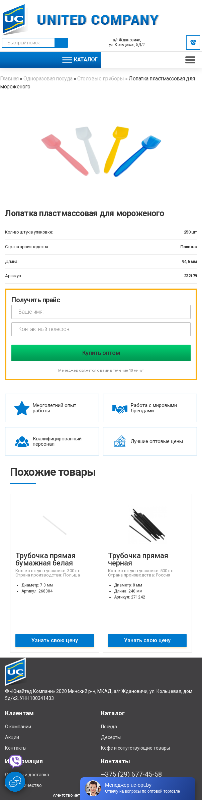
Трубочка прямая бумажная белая (45, 559)
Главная (10, 78)
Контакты (15, 748)
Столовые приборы (100, 78)
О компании (18, 726)
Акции (12, 737)
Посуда (109, 726)
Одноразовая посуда (47, 78)
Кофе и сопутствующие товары (135, 748)
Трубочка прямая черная (138, 559)
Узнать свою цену (54, 640)
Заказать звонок (193, 42)
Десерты (111, 737)
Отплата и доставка (27, 774)
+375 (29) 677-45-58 (131, 774)
